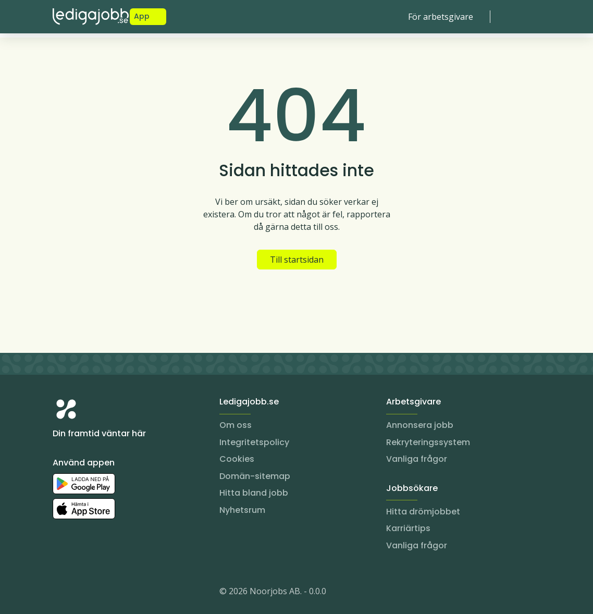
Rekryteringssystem (428, 442)
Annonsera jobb (419, 425)
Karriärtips (408, 528)
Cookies (236, 459)
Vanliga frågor (416, 459)
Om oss (235, 425)
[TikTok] (123, 593)
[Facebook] (102, 593)
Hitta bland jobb (253, 493)
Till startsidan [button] (297, 259)
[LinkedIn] (81, 593)
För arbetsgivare (440, 16)
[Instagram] (61, 593)
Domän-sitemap (254, 476)
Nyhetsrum (242, 510)
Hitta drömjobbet (423, 512)
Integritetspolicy (254, 442)
